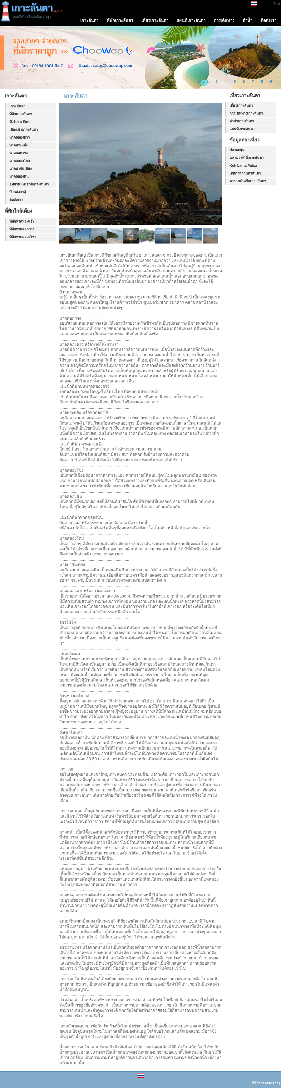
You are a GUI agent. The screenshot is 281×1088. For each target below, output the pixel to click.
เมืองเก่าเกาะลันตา (23, 129)
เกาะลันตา (17, 106)
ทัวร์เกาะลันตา (20, 122)
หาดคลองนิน (19, 176)
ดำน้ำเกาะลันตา (241, 121)
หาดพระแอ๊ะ (18, 145)
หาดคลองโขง (19, 161)
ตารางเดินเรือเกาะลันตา (247, 181)
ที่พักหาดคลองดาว (265, 1083)
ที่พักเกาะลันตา (20, 114)
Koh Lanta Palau (243, 165)
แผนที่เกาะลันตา (241, 129)
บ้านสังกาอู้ (17, 192)
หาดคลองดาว (19, 137)
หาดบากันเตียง (20, 168)
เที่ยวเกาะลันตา (241, 105)
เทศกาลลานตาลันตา (245, 173)
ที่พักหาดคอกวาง (21, 229)
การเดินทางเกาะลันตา (246, 113)
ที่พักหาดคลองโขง (22, 237)
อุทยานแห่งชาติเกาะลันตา (29, 184)
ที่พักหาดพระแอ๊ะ (21, 221)
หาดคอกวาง (18, 153)
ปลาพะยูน (236, 150)
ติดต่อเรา (16, 200)
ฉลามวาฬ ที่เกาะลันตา (246, 158)
